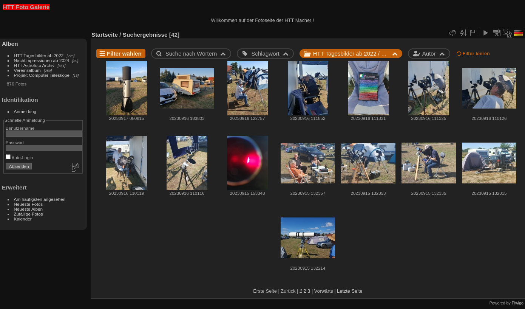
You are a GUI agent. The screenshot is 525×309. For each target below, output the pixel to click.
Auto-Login (19, 157)
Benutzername (20, 128)
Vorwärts (323, 291)
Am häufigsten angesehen (40, 199)
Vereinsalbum (27, 70)
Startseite (104, 34)
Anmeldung (25, 111)
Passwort (15, 142)
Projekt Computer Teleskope (42, 75)
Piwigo (517, 303)
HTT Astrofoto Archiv (34, 65)
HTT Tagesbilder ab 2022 (39, 55)
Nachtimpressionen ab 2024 (41, 60)
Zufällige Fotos (28, 213)
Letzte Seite (350, 291)
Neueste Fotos (28, 204)
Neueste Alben (28, 209)
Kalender (23, 218)
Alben (10, 43)
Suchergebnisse (145, 34)
